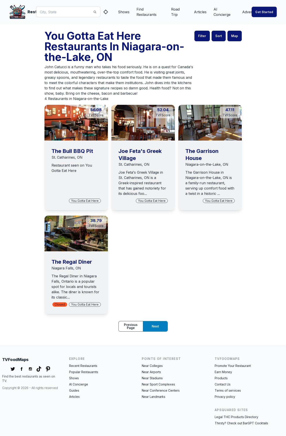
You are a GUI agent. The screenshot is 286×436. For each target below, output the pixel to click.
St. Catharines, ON (67, 157)
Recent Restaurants (83, 366)
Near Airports (151, 372)
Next (155, 326)
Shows (123, 12)
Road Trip (175, 12)
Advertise (250, 12)
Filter (202, 36)
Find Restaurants (147, 12)
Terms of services (228, 390)
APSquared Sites (231, 410)
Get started (264, 12)
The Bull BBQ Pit (72, 151)
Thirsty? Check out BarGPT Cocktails (241, 423)
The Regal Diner (72, 262)
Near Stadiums (152, 378)
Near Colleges (152, 366)
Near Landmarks (153, 396)
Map (234, 36)
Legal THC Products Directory (236, 417)
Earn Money (223, 372)
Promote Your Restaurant (233, 366)
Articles (200, 12)
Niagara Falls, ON (66, 268)
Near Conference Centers (161, 390)
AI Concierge (222, 12)
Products (221, 378)
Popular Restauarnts (83, 372)
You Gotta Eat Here (85, 201)
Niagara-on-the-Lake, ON (206, 164)
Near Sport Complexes (158, 384)
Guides (74, 390)
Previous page (131, 326)
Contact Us (223, 384)
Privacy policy (225, 396)
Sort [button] (218, 36)
